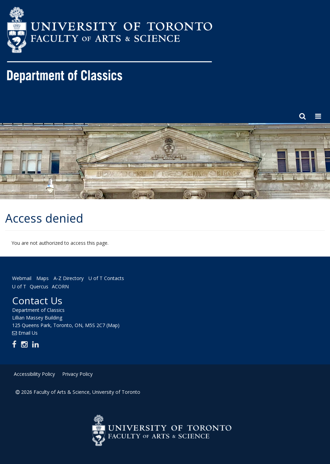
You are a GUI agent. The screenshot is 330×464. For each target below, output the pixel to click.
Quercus (39, 286)
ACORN (60, 286)
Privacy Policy (77, 374)
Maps (42, 278)
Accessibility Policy (34, 374)
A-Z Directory (69, 278)
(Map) (113, 325)
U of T (19, 286)
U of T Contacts (106, 278)
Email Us (28, 333)
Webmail (21, 278)
